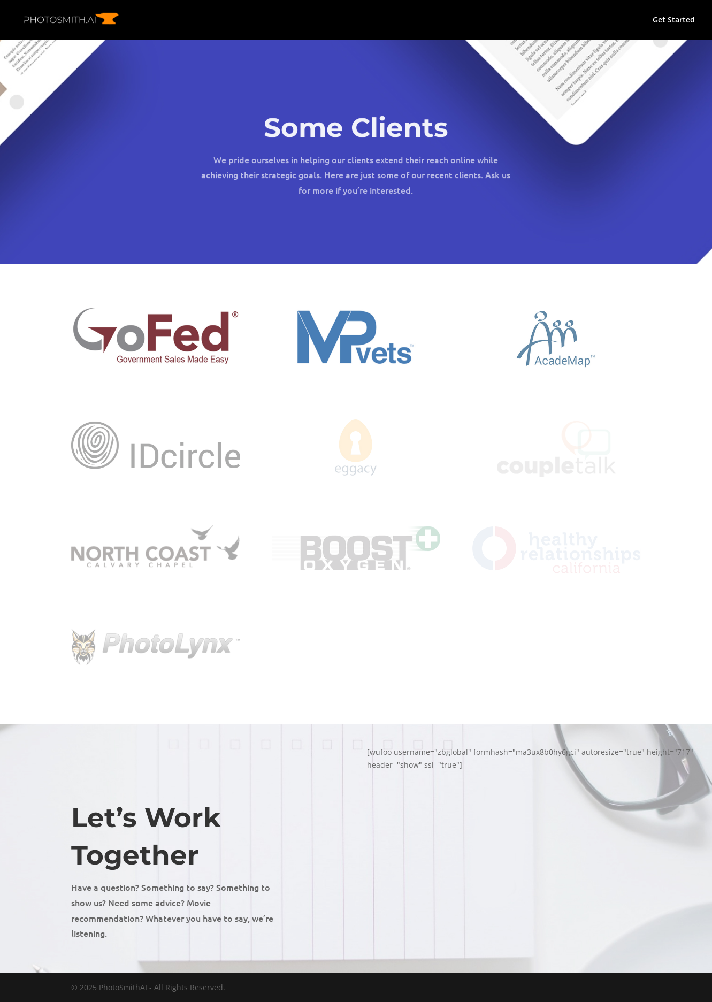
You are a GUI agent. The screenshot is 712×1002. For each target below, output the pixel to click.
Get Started (674, 20)
